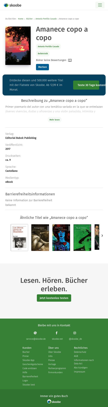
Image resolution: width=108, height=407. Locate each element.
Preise (25, 356)
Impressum (79, 371)
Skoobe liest (28, 384)
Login (25, 380)
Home (20, 19)
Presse (51, 360)
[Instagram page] (75, 336)
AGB (76, 356)
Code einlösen (29, 368)
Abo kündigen (80, 367)
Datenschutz (80, 352)
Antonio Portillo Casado (46, 19)
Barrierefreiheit (30, 376)
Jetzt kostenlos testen (54, 298)
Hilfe (24, 372)
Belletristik (43, 53)
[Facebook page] (57, 336)
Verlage (52, 364)
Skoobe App (28, 360)
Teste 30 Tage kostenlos (88, 85)
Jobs (50, 356)
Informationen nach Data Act (84, 362)
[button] (102, 235)
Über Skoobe (54, 352)
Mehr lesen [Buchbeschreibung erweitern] (55, 120)
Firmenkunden (55, 372)
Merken (42, 67)
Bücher (29, 19)
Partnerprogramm (57, 368)
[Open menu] (99, 5)
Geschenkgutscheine (32, 364)
